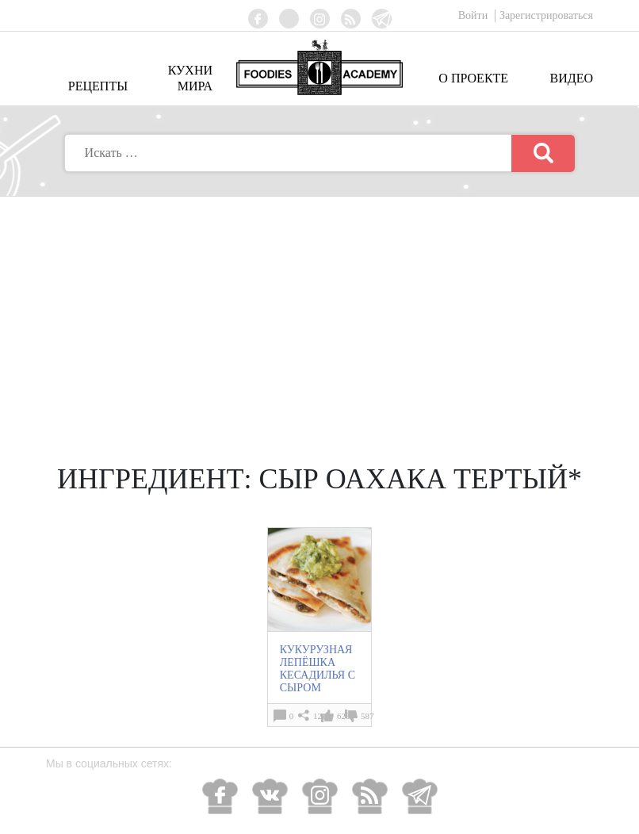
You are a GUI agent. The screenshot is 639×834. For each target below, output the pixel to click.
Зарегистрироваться (546, 15)
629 (343, 716)
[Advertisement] (319, 316)
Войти (474, 15)
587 (367, 716)
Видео (571, 78)
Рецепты (98, 86)
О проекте (473, 78)
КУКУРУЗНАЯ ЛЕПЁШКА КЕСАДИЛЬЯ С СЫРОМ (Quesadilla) (317, 675)
